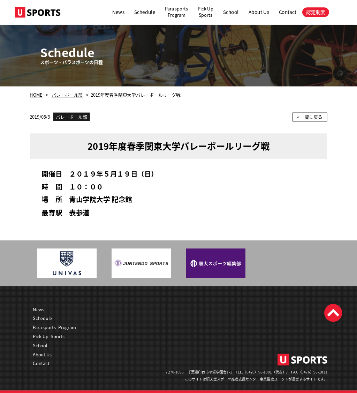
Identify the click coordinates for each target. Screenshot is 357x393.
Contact (287, 11)
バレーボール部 (67, 95)
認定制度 (315, 11)
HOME (36, 95)
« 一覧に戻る (309, 117)
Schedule (144, 11)
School (231, 11)
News (118, 11)
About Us (259, 11)
